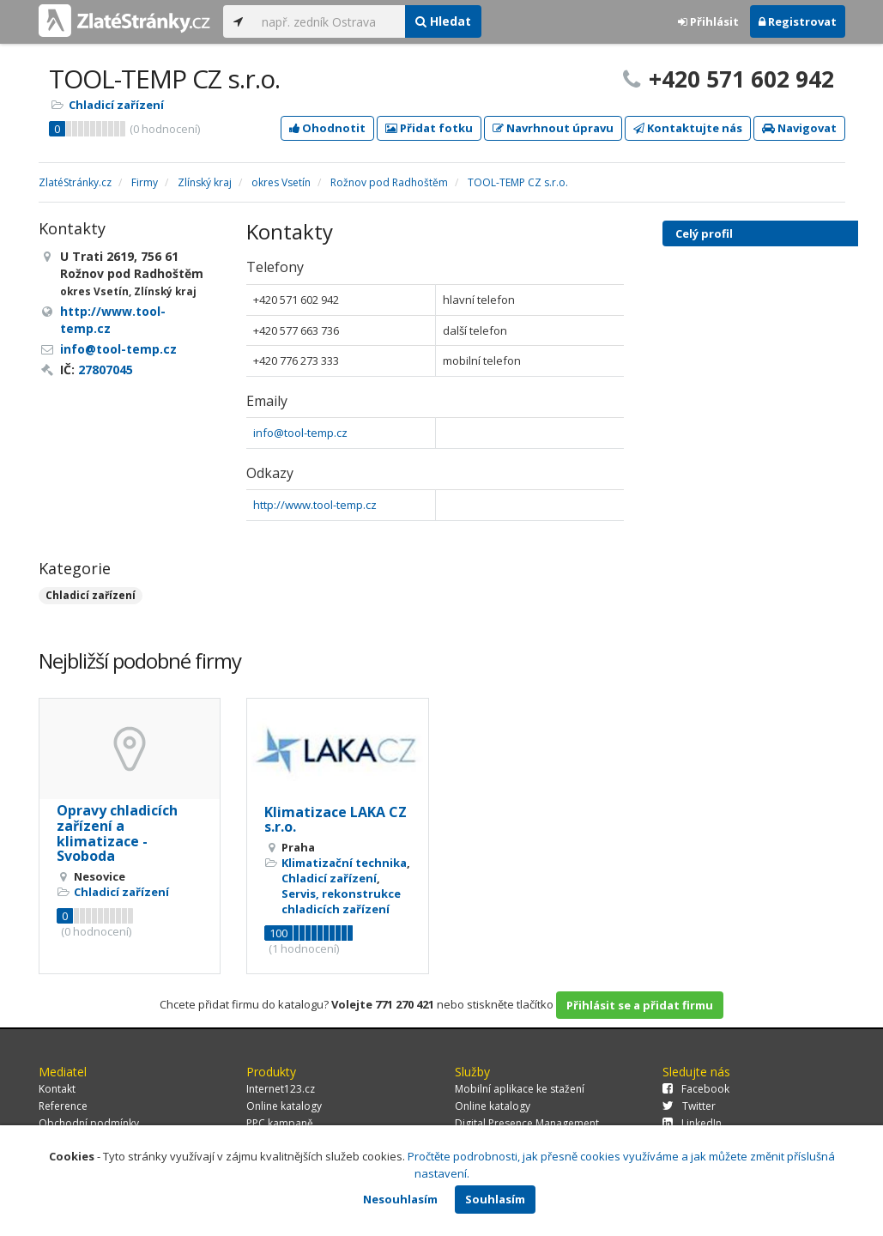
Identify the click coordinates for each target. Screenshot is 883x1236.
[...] (329, 21)
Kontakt (57, 1089)
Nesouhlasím (400, 1199)
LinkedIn (692, 1123)
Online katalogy (284, 1106)
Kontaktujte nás (687, 128)
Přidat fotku (429, 128)
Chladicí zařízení (116, 104)
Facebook (695, 1089)
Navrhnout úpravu (553, 128)
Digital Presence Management (527, 1123)
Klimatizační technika (344, 862)
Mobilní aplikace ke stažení (519, 1089)
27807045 (105, 369)
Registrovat (798, 21)
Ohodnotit (327, 128)
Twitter (689, 1106)
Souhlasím (495, 1199)
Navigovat (799, 128)
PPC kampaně (279, 1123)
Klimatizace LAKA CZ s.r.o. (335, 820)
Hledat (443, 21)
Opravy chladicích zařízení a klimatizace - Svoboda (117, 833)
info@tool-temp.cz (300, 432)
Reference (63, 1106)
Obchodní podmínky (89, 1123)
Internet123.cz (280, 1089)
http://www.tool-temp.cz (315, 504)
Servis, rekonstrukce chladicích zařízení (341, 901)
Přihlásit (708, 21)
